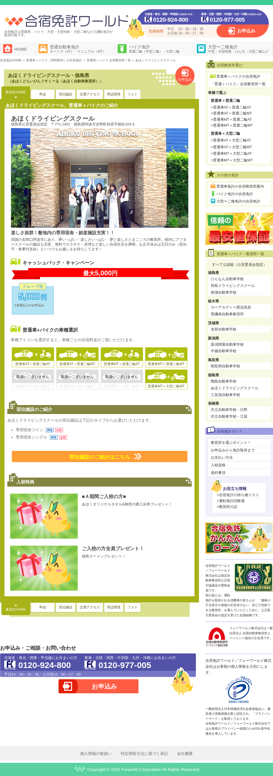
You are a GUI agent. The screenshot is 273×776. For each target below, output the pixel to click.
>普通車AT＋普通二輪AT (231, 107)
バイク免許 (154, 48)
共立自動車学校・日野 (229, 410)
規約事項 (218, 473)
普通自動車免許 (78, 48)
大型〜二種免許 (238, 48)
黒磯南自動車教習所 (227, 314)
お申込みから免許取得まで (233, 450)
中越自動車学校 (223, 351)
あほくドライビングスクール (234, 388)
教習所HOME (16, 92)
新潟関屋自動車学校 (227, 344)
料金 (42, 94)
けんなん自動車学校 (227, 279)
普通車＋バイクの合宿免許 (238, 76)
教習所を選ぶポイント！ (231, 442)
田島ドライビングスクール (233, 286)
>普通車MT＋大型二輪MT (232, 160)
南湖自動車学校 (223, 292)
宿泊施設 (65, 94)
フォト (132, 94)
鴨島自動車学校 (223, 381)
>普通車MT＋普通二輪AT (231, 119)
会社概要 (185, 753)
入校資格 (218, 465)
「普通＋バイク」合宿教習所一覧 (238, 84)
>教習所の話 (227, 507)
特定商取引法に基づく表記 (144, 753)
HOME (20, 49)
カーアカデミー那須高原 (231, 307)
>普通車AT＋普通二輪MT (231, 113)
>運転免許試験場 (231, 501)
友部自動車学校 (223, 329)
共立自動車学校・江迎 (229, 416)
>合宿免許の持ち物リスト (238, 495)
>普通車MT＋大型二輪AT (231, 153)
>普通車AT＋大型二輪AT (231, 140)
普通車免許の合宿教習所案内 (240, 186)
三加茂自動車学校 (225, 395)
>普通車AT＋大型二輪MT (231, 147)
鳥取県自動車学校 (225, 366)
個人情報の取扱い (96, 753)
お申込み (246, 30)
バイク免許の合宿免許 (234, 194)
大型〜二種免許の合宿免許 (238, 201)
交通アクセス (90, 94)
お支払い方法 (222, 457)
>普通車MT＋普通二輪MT (232, 125)
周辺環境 (113, 94)
